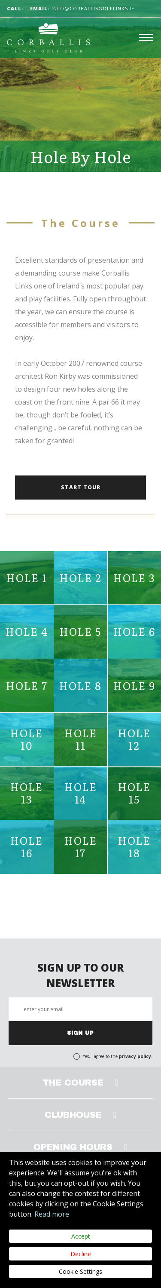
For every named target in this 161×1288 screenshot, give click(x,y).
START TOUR (80, 487)
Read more (51, 1214)
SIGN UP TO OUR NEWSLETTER (80, 975)
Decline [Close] (80, 1254)
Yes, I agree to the (117, 1056)
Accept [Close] (80, 1236)
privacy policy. (135, 1056)
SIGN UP (80, 1033)
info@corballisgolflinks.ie (82, 8)
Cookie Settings (80, 1271)
